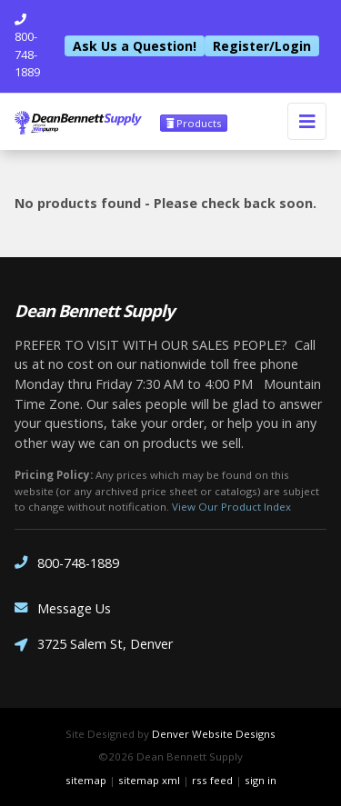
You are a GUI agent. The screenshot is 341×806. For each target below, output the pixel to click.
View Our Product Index (231, 506)
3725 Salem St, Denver (94, 645)
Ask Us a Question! (134, 46)
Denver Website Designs (214, 734)
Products (193, 123)
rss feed (212, 780)
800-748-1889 (67, 563)
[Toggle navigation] (306, 121)
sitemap (85, 780)
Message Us (63, 608)
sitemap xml (149, 780)
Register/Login (262, 46)
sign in (260, 780)
